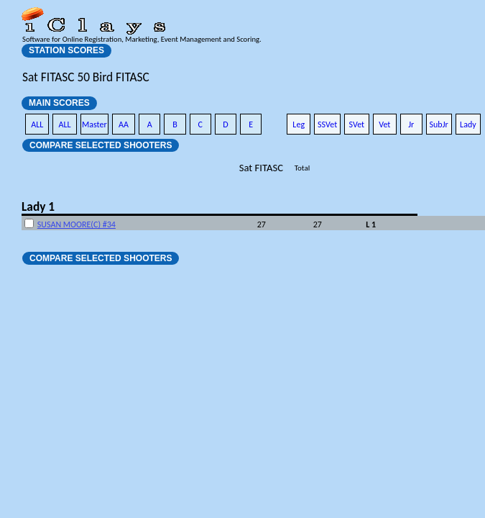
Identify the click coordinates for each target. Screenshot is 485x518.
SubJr (439, 124)
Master (94, 124)
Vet (384, 124)
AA (124, 124)
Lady (468, 124)
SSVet (327, 124)
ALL (37, 124)
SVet (357, 124)
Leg (298, 124)
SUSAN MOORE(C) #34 (76, 224)
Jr (411, 124)
